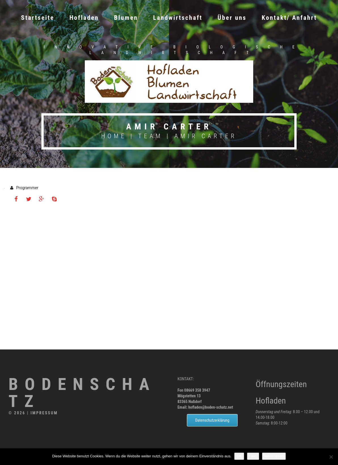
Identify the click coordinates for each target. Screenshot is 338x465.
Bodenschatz (83, 393)
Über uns (231, 17)
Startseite (37, 17)
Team (150, 136)
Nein (253, 456)
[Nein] (331, 457)
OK (239, 456)
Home (114, 136)
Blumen (126, 17)
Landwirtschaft (177, 17)
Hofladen (84, 17)
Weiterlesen (274, 456)
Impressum (44, 413)
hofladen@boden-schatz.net (210, 407)
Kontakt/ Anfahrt (289, 17)
